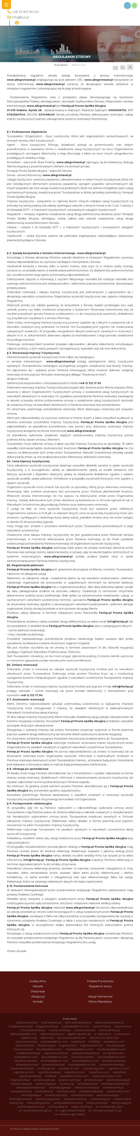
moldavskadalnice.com (111, 1049)
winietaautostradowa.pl (30, 1087)
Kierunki (38, 986)
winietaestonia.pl (21, 1091)
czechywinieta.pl (84, 1030)
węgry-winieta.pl (81, 1106)
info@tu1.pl (20, 17)
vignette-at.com (69, 1068)
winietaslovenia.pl (82, 1095)
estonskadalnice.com (54, 1041)
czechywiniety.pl (109, 1030)
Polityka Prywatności (100, 981)
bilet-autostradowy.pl (78, 1022)
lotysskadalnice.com (49, 1049)
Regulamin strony (100, 986)
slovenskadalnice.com (54, 1060)
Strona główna (60, 65)
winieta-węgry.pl (45, 1083)
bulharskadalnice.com (75, 1026)
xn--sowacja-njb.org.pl (109, 1106)
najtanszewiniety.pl (56, 1053)
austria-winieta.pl (27, 1022)
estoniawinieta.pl (26, 1041)
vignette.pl (119, 1072)
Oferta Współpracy (100, 1001)
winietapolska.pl (31, 1095)
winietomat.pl (122, 1099)
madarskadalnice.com (79, 1049)
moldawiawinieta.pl (28, 1053)
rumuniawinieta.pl (82, 1057)
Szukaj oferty (38, 981)
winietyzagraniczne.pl (30, 1106)
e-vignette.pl (103, 1034)
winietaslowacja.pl (107, 1095)
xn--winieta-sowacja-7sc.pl (104, 1110)
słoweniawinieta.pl (22, 1068)
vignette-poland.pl (49, 1072)
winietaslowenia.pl (20, 1099)
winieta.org (67, 1083)
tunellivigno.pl (46, 1068)
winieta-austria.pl (44, 1080)
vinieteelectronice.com (106, 1076)
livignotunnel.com (91, 1045)
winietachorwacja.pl (87, 1087)
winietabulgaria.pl (60, 1087)
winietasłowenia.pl (75, 1099)
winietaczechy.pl (113, 1087)
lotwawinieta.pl (23, 1049)
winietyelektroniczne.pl (68, 1102)
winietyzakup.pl (58, 1106)
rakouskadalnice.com (54, 1057)
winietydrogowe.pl (38, 1102)
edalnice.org (29, 1037)
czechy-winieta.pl (60, 1030)
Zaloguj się (38, 996)
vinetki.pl (50, 1076)
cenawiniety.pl (102, 1026)
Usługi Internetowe (100, 996)
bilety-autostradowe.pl (109, 1022)
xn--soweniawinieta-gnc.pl (35, 1110)
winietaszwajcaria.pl (47, 1099)
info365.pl (94, 1041)
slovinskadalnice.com (85, 1060)
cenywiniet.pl (122, 1026)
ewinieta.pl (78, 1041)
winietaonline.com (118, 1091)
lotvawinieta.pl (116, 1045)
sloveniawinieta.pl (26, 1060)
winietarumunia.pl (56, 1095)
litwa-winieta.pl (24, 1045)
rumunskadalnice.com (112, 1057)
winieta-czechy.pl (69, 1080)
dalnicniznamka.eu (52, 1034)
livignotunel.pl (68, 1045)
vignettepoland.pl (30, 1076)
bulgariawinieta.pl (47, 1026)
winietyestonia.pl (97, 1102)
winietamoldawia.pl (91, 1091)
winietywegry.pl (121, 1102)
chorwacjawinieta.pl (32, 1030)
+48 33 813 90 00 (25, 12)
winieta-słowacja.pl (118, 1080)
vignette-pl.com (24, 1072)
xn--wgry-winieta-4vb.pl (70, 1110)
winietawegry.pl (100, 1099)
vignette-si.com (99, 1072)
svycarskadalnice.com (82, 1064)
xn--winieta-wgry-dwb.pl (70, 1114)
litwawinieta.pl (46, 1045)
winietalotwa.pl (66, 1091)
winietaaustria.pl (87, 1083)
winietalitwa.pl (44, 1091)
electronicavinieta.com (71, 1037)
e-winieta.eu (122, 1034)
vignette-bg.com (94, 1068)
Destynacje (38, 991)
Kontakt (38, 1001)
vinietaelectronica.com (74, 1076)
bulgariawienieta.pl (21, 1026)
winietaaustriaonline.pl (115, 1083)
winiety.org (16, 1102)
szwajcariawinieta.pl (112, 1064)
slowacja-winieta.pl (113, 1060)
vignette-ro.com (75, 1072)
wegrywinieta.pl (20, 1080)
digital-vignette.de (79, 1034)
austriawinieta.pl (51, 1022)
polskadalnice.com (26, 1057)
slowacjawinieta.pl (27, 1064)
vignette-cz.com (118, 1068)
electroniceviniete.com (104, 1037)
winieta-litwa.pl (93, 1080)
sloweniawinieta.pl (53, 1064)
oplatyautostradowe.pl (86, 1053)
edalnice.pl (47, 1037)
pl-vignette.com (113, 1053)
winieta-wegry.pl (21, 1083)
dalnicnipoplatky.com (23, 1034)
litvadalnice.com (114, 1041)
